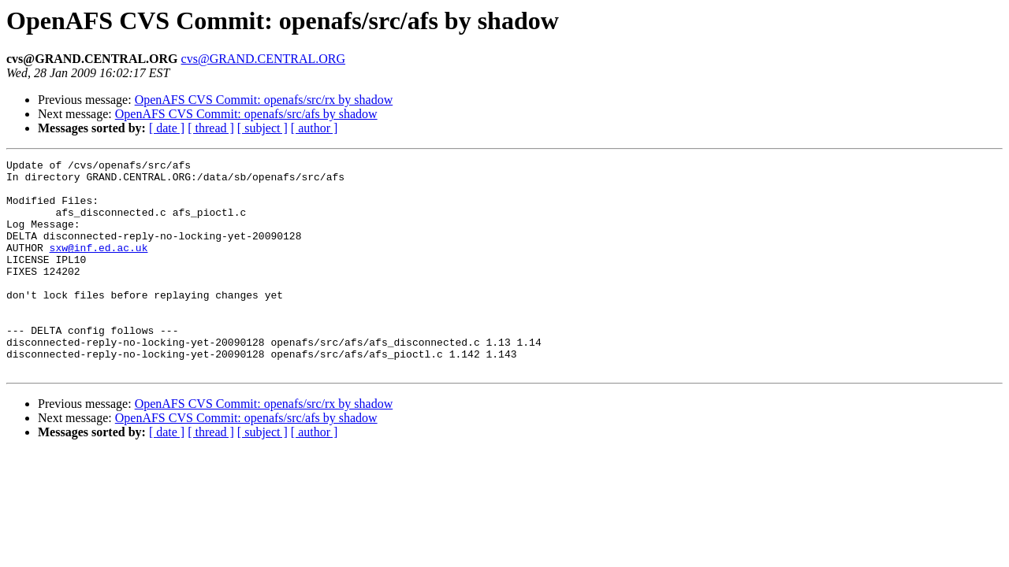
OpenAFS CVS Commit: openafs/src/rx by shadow (264, 99)
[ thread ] (211, 128)
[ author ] (314, 128)
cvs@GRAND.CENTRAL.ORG (263, 58)
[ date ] (166, 128)
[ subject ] (262, 128)
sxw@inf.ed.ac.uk (99, 266)
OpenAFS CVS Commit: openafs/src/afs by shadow (246, 113)
